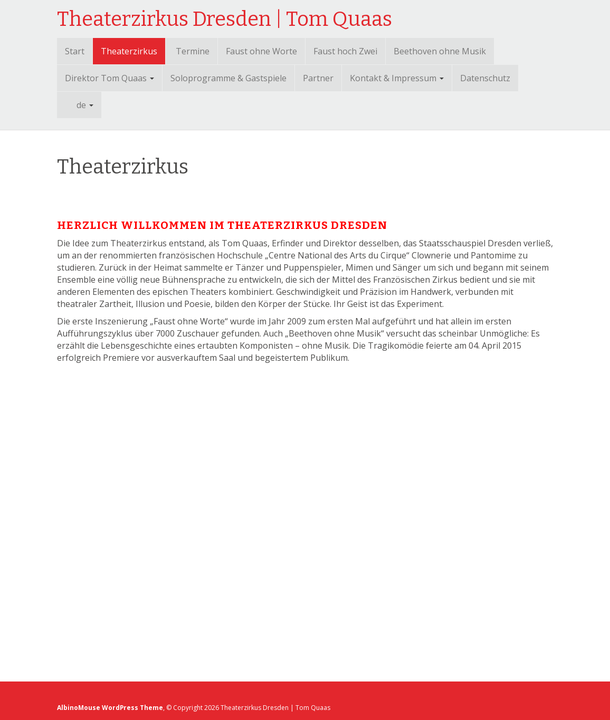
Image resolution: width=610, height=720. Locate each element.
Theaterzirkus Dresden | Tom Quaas (224, 19)
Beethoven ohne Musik (440, 51)
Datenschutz (485, 78)
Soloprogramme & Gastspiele (228, 78)
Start (74, 51)
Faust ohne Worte (261, 51)
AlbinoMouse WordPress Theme (110, 707)
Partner (318, 78)
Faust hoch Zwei (345, 51)
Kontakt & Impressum (397, 78)
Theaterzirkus (129, 51)
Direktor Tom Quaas (109, 78)
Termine (192, 51)
